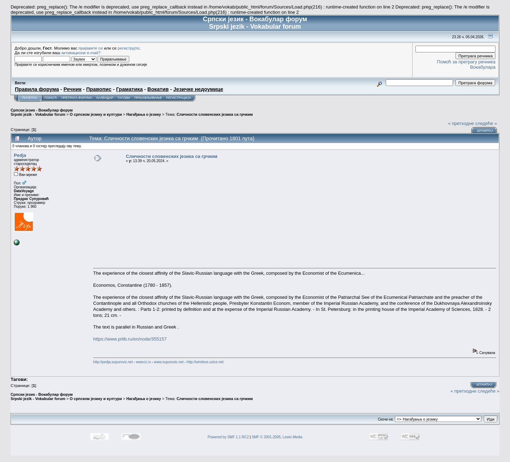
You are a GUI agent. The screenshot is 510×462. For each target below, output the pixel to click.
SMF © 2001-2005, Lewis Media (277, 437)
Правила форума (37, 89)
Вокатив (158, 89)
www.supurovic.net (168, 362)
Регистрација (178, 97)
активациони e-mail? (80, 52)
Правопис (98, 89)
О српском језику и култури (96, 114)
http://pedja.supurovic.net (113, 362)
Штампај (485, 130)
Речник (72, 89)
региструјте (129, 48)
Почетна (29, 97)
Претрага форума (76, 97)
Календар (104, 97)
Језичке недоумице (198, 89)
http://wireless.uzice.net (205, 362)
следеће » (486, 123)
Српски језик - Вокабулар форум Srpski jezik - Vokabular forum (42, 112)
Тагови (124, 97)
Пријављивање (148, 97)
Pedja (20, 155)
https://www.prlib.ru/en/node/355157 (129, 339)
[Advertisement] (294, 215)
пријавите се (91, 48)
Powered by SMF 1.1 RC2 (228, 437)
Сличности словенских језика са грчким (214, 114)
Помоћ (50, 97)
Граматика (129, 89)
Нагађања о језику (143, 114)
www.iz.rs (143, 362)
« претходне (461, 123)
